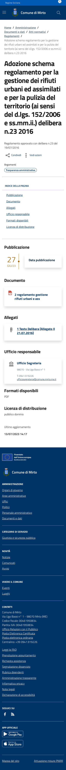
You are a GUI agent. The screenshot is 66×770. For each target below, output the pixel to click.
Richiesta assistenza (14, 661)
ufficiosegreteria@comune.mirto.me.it (36, 379)
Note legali (8, 689)
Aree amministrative (14, 496)
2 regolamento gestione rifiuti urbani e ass (31, 297)
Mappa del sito (10, 761)
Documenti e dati (14, 32)
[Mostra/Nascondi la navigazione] (4, 12)
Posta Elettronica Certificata (18, 633)
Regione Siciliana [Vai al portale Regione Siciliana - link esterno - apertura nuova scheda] (12, 2)
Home (7, 27)
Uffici (5, 501)
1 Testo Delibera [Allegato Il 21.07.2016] (36, 331)
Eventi (6, 588)
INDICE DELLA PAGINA (33, 186)
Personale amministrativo (17, 513)
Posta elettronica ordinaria (17, 638)
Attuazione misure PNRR (48, 761)
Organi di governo (12, 490)
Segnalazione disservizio (16, 666)
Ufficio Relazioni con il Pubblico (20, 629)
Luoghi (6, 593)
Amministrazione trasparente (19, 678)
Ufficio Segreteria (29, 363)
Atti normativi (37, 32)
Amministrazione (25, 27)
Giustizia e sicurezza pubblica (18, 538)
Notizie (6, 557)
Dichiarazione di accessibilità (18, 695)
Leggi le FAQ (9, 650)
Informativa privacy (13, 683)
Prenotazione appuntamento (19, 655)
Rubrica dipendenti (13, 672)
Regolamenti (11, 36)
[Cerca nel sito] (58, 13)
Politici (6, 507)
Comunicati (8, 563)
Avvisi (5, 568)
